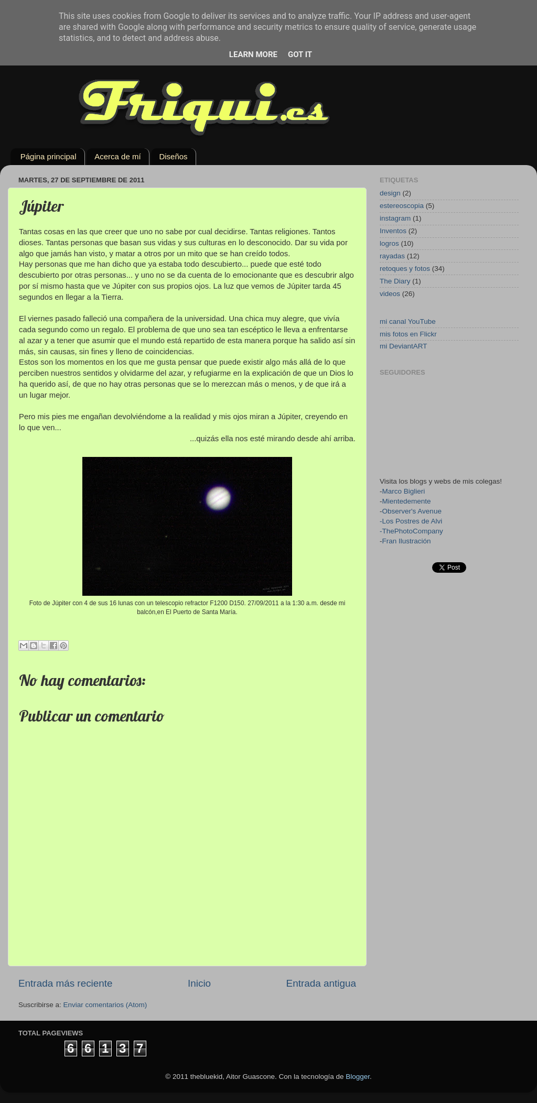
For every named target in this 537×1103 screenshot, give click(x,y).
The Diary (395, 281)
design (390, 193)
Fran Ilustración (406, 541)
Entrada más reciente (65, 983)
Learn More (253, 54)
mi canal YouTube (408, 321)
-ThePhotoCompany (411, 531)
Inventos (393, 231)
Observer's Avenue (412, 511)
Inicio (199, 983)
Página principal (48, 156)
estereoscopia (402, 206)
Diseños (173, 156)
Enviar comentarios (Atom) (105, 1005)
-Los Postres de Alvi (411, 521)
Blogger (358, 1076)
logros (389, 243)
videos (390, 294)
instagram (395, 218)
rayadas (392, 256)
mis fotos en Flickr (408, 334)
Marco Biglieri (403, 491)
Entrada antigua (321, 983)
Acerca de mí (117, 156)
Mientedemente (406, 501)
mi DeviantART (403, 346)
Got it (300, 54)
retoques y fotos (405, 268)
